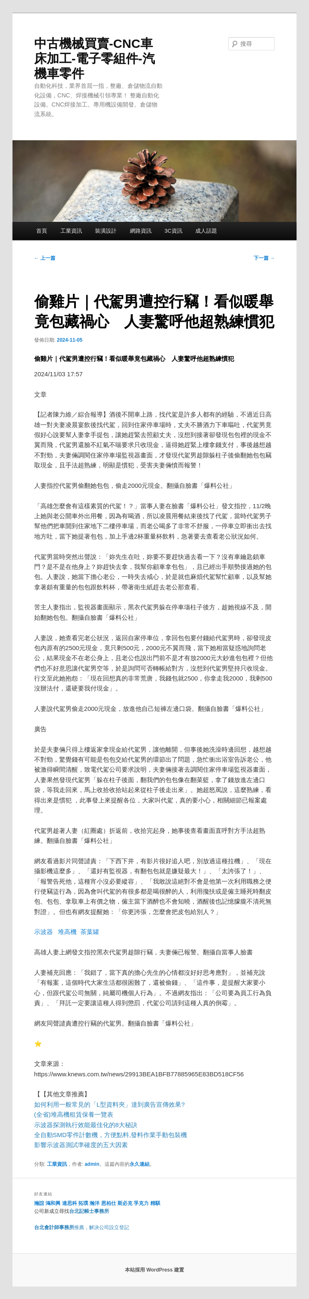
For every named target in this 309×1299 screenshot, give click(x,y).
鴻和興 (52, 1203)
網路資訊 (141, 231)
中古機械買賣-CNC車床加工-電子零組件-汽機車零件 (94, 58)
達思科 (69, 1203)
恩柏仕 (108, 1203)
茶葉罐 (89, 931)
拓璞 (83, 1203)
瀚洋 (95, 1203)
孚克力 (141, 1203)
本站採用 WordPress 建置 (154, 1270)
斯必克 (124, 1203)
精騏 (156, 1203)
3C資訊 (173, 231)
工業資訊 (71, 231)
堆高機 (67, 931)
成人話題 (206, 231)
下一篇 (264, 258)
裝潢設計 (106, 231)
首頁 (41, 231)
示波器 (43, 931)
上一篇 (44, 258)
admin (92, 1164)
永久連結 (140, 1164)
